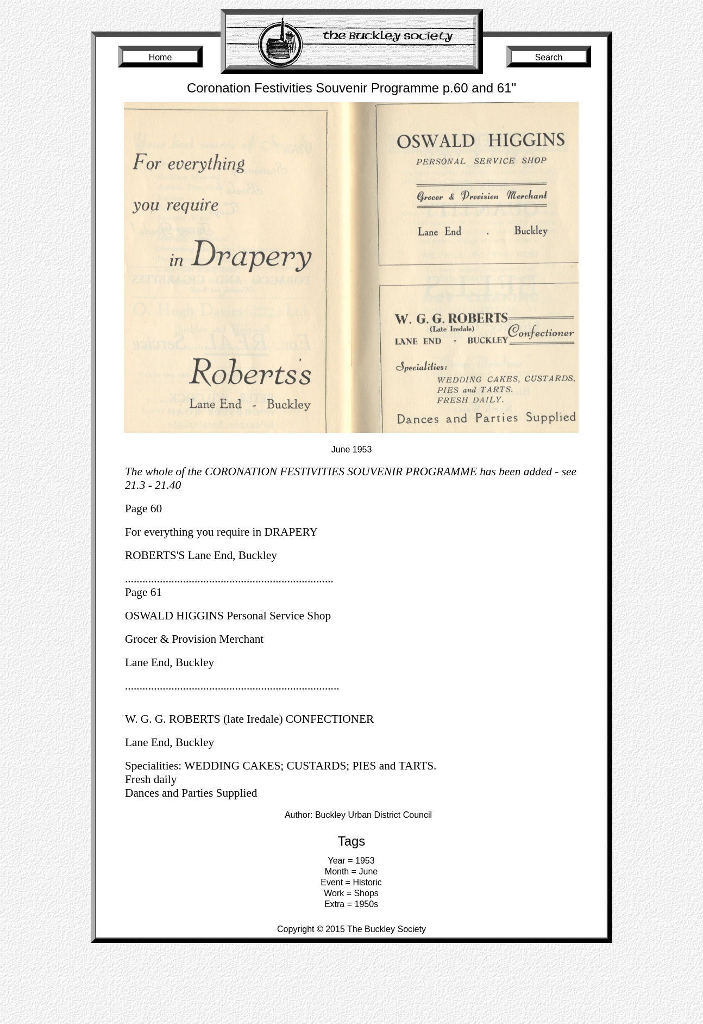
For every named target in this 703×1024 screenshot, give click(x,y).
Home (160, 57)
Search (549, 57)
